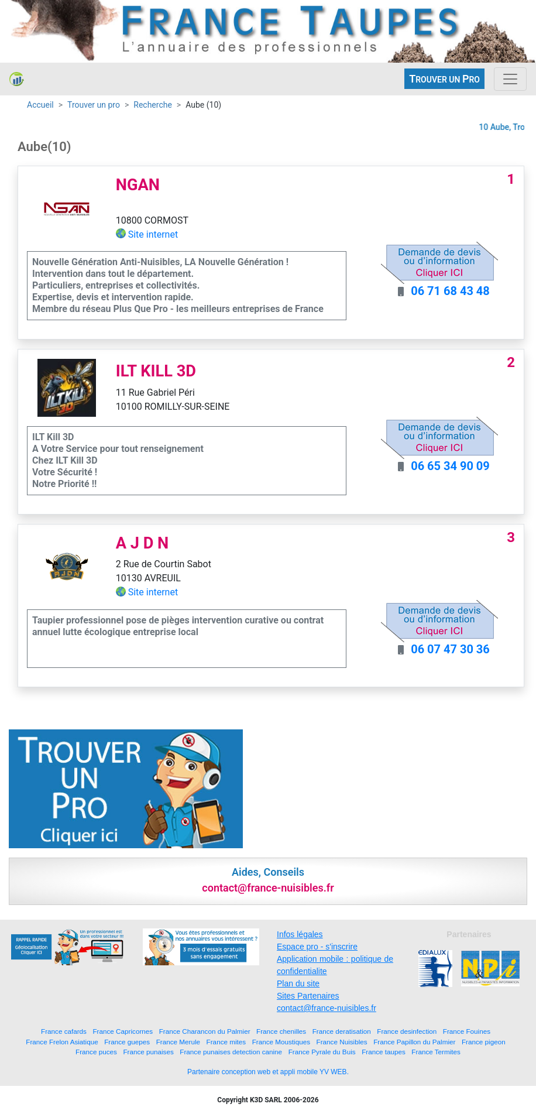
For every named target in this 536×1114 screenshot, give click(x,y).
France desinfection (407, 1031)
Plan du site (298, 983)
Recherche (152, 104)
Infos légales (300, 934)
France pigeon (484, 1042)
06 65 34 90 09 (450, 466)
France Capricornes (122, 1031)
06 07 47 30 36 (450, 649)
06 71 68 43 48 (450, 291)
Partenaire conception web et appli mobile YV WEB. (268, 1072)
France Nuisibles (342, 1042)
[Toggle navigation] (510, 79)
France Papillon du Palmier (414, 1042)
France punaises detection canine (231, 1051)
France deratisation (341, 1031)
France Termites (436, 1051)
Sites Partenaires (308, 995)
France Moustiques (281, 1042)
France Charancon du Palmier (204, 1031)
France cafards (64, 1031)
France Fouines (466, 1031)
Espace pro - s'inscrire (317, 946)
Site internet (153, 234)
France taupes (384, 1051)
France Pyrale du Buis (322, 1051)
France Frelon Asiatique (62, 1042)
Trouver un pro (93, 104)
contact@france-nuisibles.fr (326, 1008)
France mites (226, 1042)
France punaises (148, 1051)
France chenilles (281, 1031)
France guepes (127, 1042)
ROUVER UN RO (444, 79)
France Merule (178, 1042)
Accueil (40, 104)
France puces (96, 1051)
